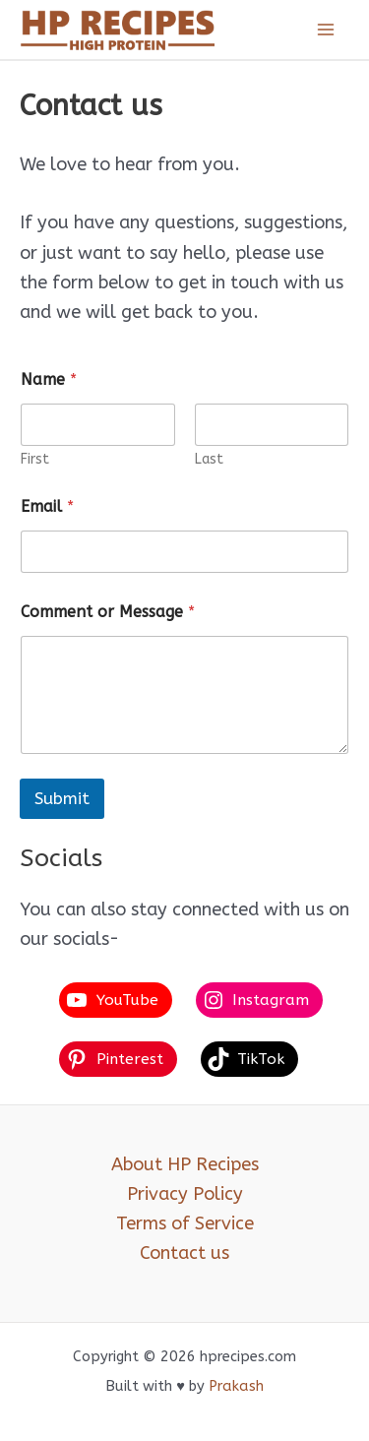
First (35, 459)
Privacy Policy (185, 1194)
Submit (62, 798)
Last (209, 459)
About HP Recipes (185, 1164)
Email (47, 506)
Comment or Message (108, 611)
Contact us (184, 1253)
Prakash (236, 1386)
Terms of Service (185, 1223)
